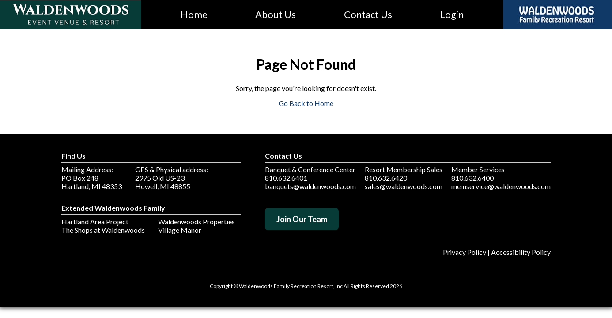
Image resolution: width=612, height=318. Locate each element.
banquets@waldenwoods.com (310, 186)
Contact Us (368, 14)
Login (452, 14)
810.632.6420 (386, 178)
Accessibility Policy (521, 252)
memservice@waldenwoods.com (501, 186)
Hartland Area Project (94, 221)
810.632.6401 (286, 178)
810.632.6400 (472, 178)
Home (194, 14)
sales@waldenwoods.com (403, 186)
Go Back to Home (306, 103)
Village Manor (179, 230)
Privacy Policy (464, 252)
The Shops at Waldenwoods (103, 230)
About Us (275, 14)
